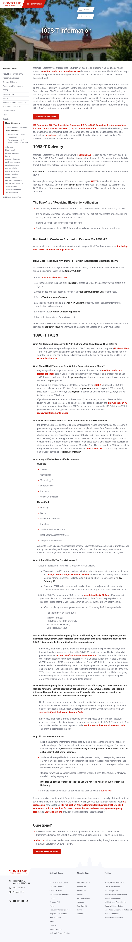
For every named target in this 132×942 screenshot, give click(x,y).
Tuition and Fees (11, 186)
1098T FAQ (106, 790)
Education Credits (105, 125)
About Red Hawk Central (13, 74)
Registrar (6, 119)
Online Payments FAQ (12, 171)
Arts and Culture (83, 898)
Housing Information (12, 159)
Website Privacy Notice (114, 906)
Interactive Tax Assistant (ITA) (58, 128)
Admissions (81, 891)
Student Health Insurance (14, 183)
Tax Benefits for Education (66, 125)
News (5, 115)
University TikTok (27, 901)
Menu (126, 10)
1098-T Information (12, 131)
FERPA (5, 90)
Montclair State (83, 873)
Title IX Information (112, 887)
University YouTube (23, 901)
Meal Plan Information (12, 162)
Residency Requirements (13, 180)
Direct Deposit (10, 150)
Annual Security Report (113, 898)
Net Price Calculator (11, 168)
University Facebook (14, 901)
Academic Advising (11, 78)
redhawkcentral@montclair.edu (52, 413)
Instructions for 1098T (62, 808)
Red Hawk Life (82, 906)
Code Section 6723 (95, 448)
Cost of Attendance (112, 914)
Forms (5, 98)
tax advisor (50, 135)
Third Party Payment (12, 192)
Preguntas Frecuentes (12, 107)
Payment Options (11, 177)
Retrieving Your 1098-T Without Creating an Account (18, 141)
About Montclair (83, 883)
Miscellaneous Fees (12, 165)
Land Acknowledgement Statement (118, 910)
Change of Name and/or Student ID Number (68, 574)
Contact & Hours (10, 82)
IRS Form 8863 (87, 125)
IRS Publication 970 (43, 125)
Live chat (40, 840)
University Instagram (18, 901)
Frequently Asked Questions (14, 102)
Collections (9, 147)
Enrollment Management (13, 86)
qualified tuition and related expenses (61, 71)
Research (80, 914)
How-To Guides (9, 111)
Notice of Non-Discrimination (116, 895)
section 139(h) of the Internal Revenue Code (61, 712)
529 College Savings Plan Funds (16, 127)
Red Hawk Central (34, 4)
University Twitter (10, 901)
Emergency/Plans (111, 891)
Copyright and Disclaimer (114, 883)
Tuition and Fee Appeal (13, 189)
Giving (79, 910)
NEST (94, 181)
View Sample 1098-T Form (46, 117)
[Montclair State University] (12, 4)
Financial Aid (8, 94)
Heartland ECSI (84, 155)
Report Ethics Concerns (114, 918)
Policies (108, 873)
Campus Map (16, 892)
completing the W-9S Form (97, 595)
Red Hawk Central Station (13, 197)
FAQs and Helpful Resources (47, 851)
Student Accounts (12, 123)
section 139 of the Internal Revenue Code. (76, 655)
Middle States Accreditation (115, 902)
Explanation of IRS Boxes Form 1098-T (16, 135)
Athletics (80, 902)
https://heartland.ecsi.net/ (54, 277)
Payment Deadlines (11, 174)
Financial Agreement (12, 153)
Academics (81, 887)
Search (127, 16)
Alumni (80, 895)
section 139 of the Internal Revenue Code (104, 725)
